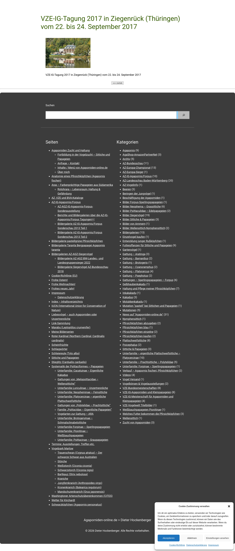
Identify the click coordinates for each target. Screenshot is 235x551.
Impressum (213, 545)
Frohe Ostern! (60, 280)
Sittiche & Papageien (135, 349)
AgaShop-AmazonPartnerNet (140, 154)
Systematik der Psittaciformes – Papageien (77, 366)
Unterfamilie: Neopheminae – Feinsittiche (82, 392)
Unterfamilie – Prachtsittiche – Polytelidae (148, 362)
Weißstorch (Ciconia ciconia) (75, 465)
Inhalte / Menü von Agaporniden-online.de (82, 167)
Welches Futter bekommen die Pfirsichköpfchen (151, 413)
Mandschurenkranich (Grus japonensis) (81, 491)
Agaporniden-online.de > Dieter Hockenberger (117, 520)
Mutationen (129, 310)
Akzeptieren (168, 538)
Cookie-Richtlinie (177, 545)
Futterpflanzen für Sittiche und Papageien (147, 245)
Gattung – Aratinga (134, 254)
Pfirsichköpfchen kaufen (137, 336)
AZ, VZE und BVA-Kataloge (67, 197)
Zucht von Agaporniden (136, 422)
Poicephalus (130, 344)
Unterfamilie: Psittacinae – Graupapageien (83, 439)
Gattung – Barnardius (135, 258)
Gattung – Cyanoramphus (138, 267)
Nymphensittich (132, 318)
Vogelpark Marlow (62, 448)
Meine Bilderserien (63, 331)
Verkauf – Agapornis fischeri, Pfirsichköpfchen (150, 370)
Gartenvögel (130, 249)
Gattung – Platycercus (136, 271)
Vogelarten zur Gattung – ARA (76, 413)
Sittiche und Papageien (65, 357)
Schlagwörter (59, 349)
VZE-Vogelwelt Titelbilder (138, 405)
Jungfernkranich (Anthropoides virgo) (80, 483)
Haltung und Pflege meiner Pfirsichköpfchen (149, 288)
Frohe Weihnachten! (63, 284)
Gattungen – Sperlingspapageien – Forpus (148, 280)
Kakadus (128, 297)
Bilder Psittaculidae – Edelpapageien (145, 210)
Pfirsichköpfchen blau (136, 327)
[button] (229, 506)
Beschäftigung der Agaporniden (142, 197)
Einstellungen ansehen (217, 538)
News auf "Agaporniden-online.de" (143, 314)
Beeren (127, 189)
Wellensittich (130, 418)
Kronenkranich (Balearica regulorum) (79, 487)
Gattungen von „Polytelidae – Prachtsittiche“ (84, 405)
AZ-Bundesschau (133, 163)
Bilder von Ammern (134, 223)
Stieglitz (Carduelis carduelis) (69, 362)
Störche (62, 461)
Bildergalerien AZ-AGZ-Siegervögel (72, 254)
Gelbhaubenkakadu (134, 284)
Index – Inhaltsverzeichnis (67, 301)
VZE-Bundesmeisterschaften (140, 388)
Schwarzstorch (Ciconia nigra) (76, 470)
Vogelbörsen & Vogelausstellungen (143, 383)
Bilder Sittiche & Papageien (139, 219)
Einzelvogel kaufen (134, 236)
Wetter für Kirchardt (63, 500)
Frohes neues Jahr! (63, 288)
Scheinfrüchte (60, 344)
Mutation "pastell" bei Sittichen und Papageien (150, 305)
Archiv (126, 159)
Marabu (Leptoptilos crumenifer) (71, 327)
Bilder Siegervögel (133, 215)
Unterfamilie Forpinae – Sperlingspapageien (84, 426)
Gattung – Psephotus (135, 275)
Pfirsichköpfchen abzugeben (140, 323)
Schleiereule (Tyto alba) (66, 353)
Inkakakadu (129, 292)
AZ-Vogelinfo (130, 184)
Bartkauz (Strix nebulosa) (73, 474)
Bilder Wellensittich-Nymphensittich (144, 228)
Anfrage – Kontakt (68, 163)
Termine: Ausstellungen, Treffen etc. (73, 444)
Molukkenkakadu (133, 301)
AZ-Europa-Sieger (133, 172)
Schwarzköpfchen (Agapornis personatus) (77, 504)
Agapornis (129, 150)
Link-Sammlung (61, 323)
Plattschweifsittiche (134, 340)
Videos (127, 375)
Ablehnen (192, 538)
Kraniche (63, 478)
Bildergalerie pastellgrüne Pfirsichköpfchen (77, 241)
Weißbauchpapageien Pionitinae (142, 409)
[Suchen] (183, 115)
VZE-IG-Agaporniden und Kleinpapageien (147, 392)
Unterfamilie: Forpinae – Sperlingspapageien (149, 366)
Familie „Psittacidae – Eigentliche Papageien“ (85, 409)
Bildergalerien (131, 232)
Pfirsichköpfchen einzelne (138, 331)
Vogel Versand (131, 379)
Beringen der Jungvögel (137, 193)
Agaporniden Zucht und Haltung (71, 150)
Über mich (64, 172)
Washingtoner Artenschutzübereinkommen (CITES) (82, 495)
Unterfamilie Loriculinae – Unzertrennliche (83, 388)
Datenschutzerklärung (196, 545)
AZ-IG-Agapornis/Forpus (66, 202)
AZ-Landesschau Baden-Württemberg (145, 180)
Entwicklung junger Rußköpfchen (142, 241)
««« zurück (117, 83)
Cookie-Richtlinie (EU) (64, 275)
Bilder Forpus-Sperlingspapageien (143, 202)
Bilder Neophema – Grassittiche (142, 206)
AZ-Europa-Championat (136, 167)
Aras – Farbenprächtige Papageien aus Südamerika (82, 184)
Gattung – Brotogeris (135, 262)
